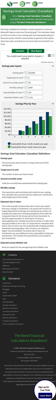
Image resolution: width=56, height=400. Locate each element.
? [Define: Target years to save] (25, 78)
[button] (28, 66)
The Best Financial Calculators (31, 22)
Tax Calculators (8, 302)
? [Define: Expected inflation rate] (25, 97)
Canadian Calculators (10, 321)
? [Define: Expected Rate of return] (25, 92)
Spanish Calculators (9, 318)
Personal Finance (8, 315)
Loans (4, 292)
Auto (4, 299)
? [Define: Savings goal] (25, 73)
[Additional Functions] (49, 55)
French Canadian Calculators (13, 324)
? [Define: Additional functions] (53, 55)
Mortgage (5, 289)
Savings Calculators (9, 305)
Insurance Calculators (10, 311)
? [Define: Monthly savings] (25, 88)
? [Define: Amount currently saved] (25, 83)
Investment (6, 283)
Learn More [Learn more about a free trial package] (45, 395)
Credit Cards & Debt (9, 296)
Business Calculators (10, 308)
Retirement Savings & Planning (13, 286)
